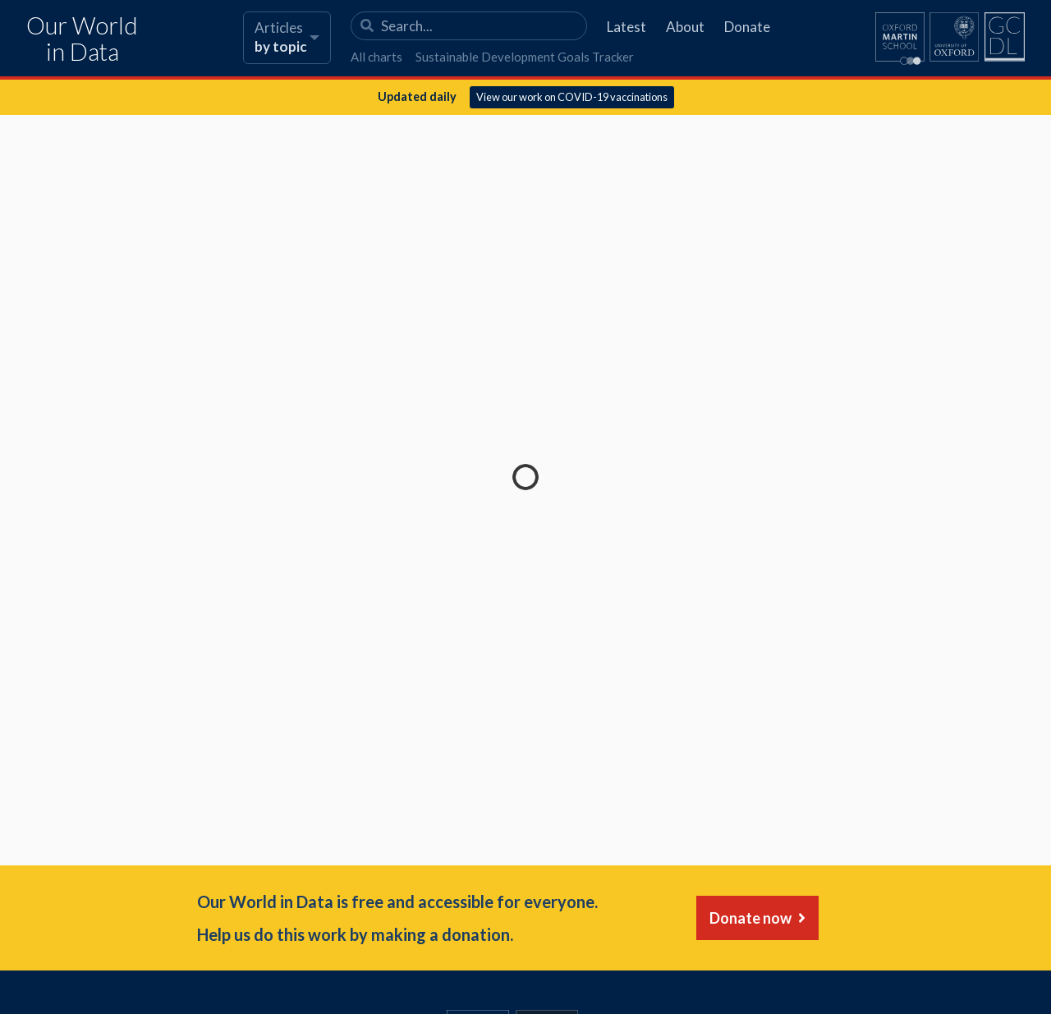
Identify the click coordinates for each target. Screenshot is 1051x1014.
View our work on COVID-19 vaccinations (572, 96)
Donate (747, 26)
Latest (626, 26)
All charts (376, 56)
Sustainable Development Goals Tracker (524, 56)
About (685, 26)
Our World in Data (82, 39)
